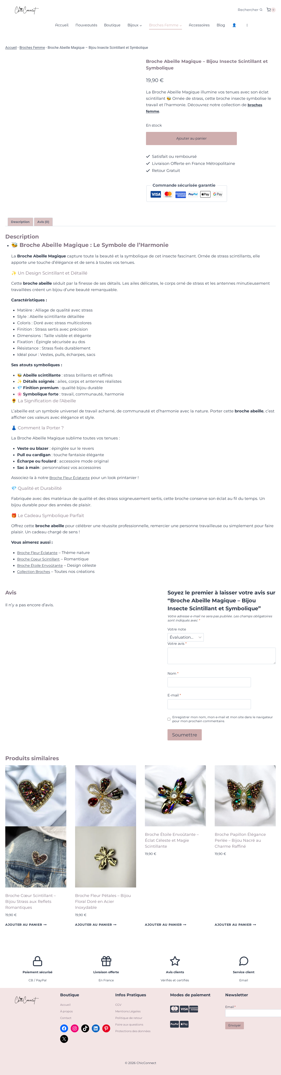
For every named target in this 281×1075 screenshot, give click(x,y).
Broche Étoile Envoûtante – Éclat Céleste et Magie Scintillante (172, 845)
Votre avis (178, 645)
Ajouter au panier (201, 138)
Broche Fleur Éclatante (72, 478)
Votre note (178, 630)
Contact (66, 1018)
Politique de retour (129, 1018)
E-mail (175, 698)
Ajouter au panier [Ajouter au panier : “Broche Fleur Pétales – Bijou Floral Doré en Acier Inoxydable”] (96, 930)
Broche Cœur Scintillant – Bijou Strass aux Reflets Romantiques (30, 906)
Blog (221, 25)
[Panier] (271, 9)
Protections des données (134, 1031)
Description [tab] (22, 222)
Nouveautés (86, 25)
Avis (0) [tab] (48, 222)
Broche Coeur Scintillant (41, 560)
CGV (118, 1005)
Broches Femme (32, 48)
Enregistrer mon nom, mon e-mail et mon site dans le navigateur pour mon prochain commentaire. (220, 723)
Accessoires (199, 25)
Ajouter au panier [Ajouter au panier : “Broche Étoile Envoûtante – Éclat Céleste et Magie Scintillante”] (165, 930)
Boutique (112, 25)
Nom (174, 676)
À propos (67, 1012)
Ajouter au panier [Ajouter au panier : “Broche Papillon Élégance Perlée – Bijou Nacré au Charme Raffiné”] (235, 930)
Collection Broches (35, 572)
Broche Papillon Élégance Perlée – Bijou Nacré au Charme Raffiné (240, 845)
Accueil (61, 25)
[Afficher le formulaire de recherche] (250, 10)
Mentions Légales (128, 1012)
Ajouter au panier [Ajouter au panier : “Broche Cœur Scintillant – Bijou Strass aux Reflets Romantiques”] (26, 930)
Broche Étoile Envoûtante (42, 566)
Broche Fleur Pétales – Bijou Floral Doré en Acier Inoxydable (103, 906)
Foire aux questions (130, 1024)
